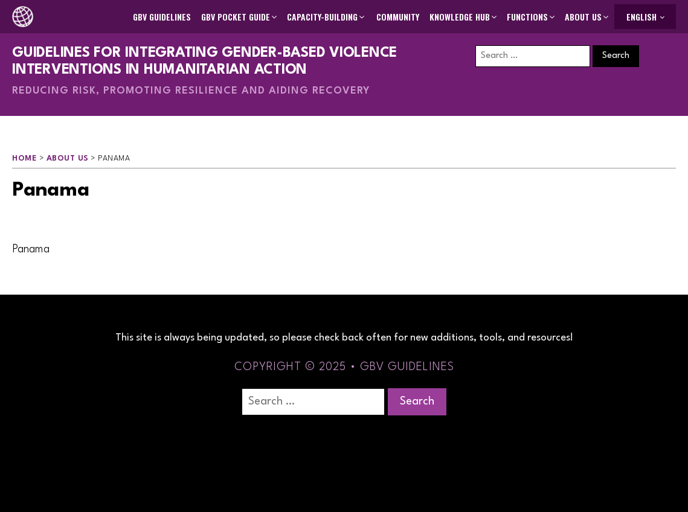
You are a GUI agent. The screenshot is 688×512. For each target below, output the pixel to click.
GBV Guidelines (162, 16)
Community (397, 16)
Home (24, 158)
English (641, 16)
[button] (240, 17)
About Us (68, 158)
